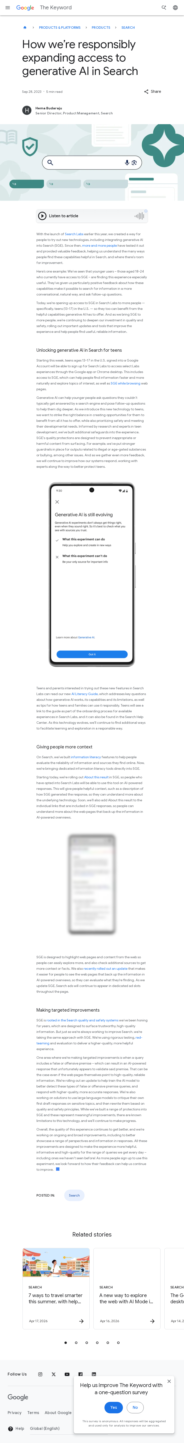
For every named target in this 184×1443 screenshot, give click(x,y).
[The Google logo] (18, 1397)
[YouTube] (67, 1374)
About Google (58, 1412)
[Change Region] (69, 1428)
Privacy (15, 1412)
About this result (96, 777)
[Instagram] (40, 1374)
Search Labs (74, 234)
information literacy (86, 757)
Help (16, 1429)
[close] (169, 1405)
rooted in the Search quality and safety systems (82, 1020)
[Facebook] (80, 1374)
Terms (33, 1412)
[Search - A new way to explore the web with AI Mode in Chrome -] (127, 1288)
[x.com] (53, 1374)
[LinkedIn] (94, 1374)
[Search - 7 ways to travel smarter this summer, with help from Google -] (56, 1288)
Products (101, 27)
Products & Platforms (60, 27)
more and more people (99, 245)
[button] (152, 91)
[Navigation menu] (7, 7)
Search (128, 27)
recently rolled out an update (105, 968)
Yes (113, 1432)
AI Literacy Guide (84, 694)
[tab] (65, 1342)
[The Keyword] (25, 27)
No (135, 1432)
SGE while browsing (125, 383)
